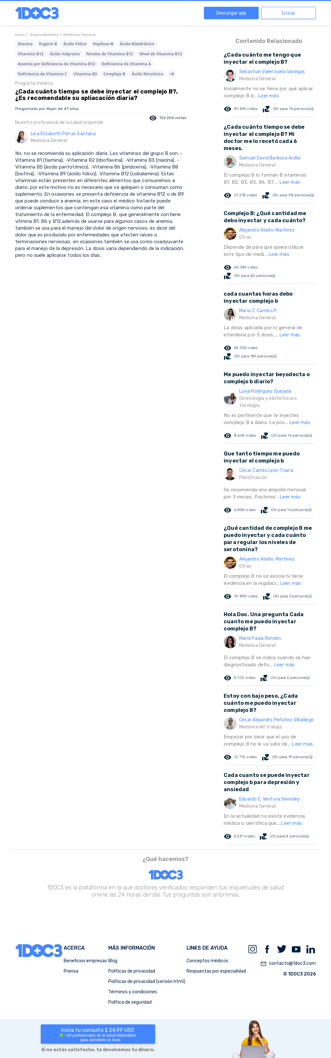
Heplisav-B (103, 44)
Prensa (71, 971)
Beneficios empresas (85, 961)
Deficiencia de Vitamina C (42, 74)
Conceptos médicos (207, 961)
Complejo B (114, 74)
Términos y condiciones (132, 992)
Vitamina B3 (85, 74)
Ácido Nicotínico (147, 74)
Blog (112, 961)
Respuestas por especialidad (216, 971)
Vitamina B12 (30, 54)
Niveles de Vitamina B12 (109, 54)
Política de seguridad (130, 1002)
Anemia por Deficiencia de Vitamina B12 (56, 64)
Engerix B (48, 44)
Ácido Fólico (74, 44)
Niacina (25, 44)
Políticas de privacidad (131, 971)
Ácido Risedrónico (137, 44)
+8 (172, 74)
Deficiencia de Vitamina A (126, 64)
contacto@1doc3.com (288, 964)
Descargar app (231, 13)
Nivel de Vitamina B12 (160, 54)
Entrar (288, 13)
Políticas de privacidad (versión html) (146, 981)
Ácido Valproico (65, 54)
